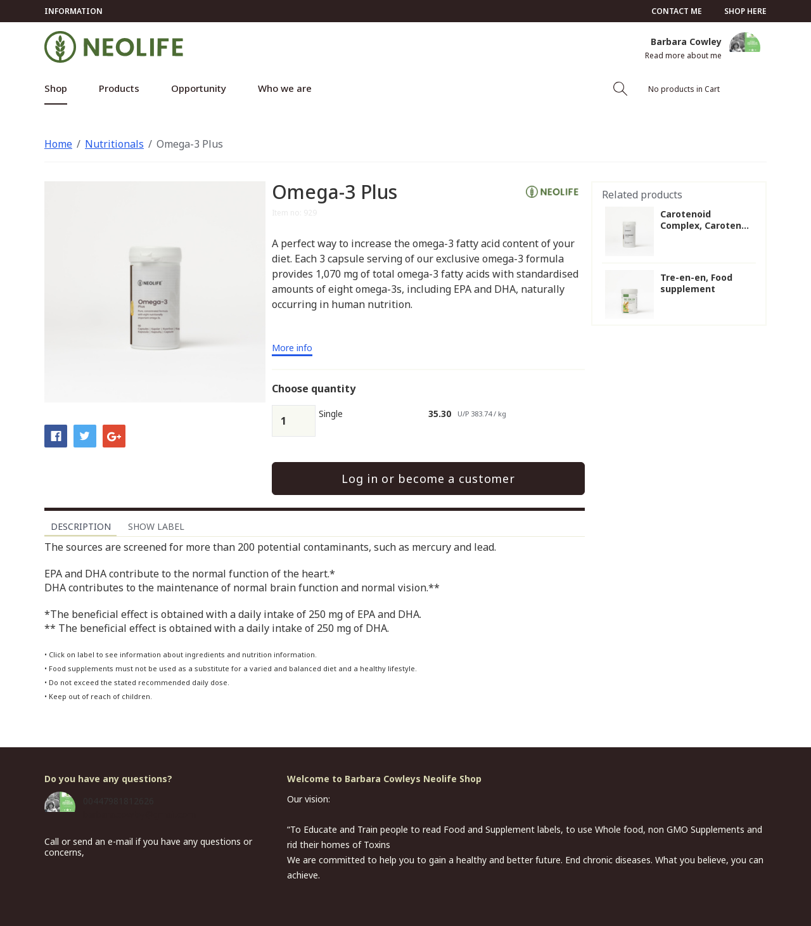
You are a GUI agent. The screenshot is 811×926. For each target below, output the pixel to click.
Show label (156, 526)
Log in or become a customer (428, 478)
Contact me (676, 11)
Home (58, 144)
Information (73, 11)
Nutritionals (114, 144)
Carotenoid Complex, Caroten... (704, 220)
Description (81, 526)
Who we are (285, 88)
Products (119, 88)
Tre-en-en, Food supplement (696, 283)
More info (292, 349)
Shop (55, 88)
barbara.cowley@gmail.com (139, 814)
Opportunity (198, 88)
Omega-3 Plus (189, 144)
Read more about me (683, 55)
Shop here (745, 11)
